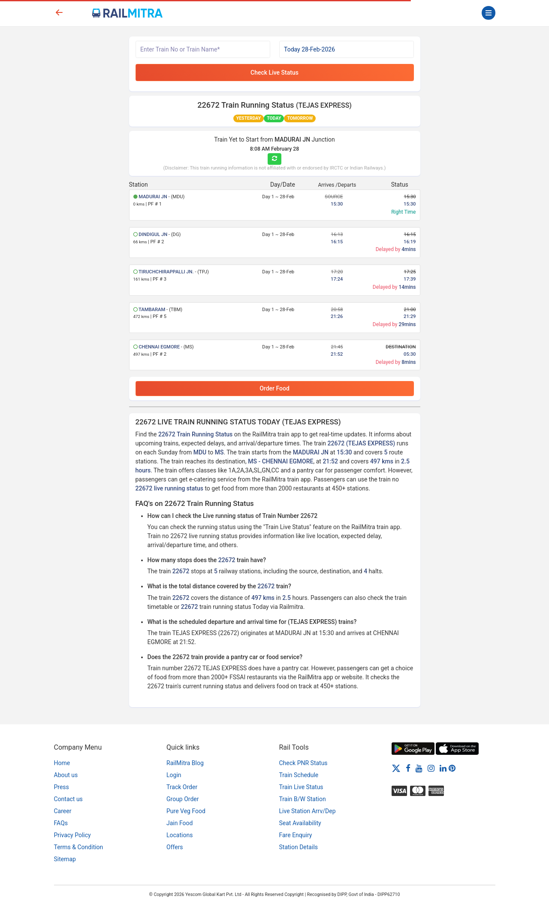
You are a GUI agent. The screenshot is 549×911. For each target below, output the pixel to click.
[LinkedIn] (443, 768)
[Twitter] (396, 768)
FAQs (61, 823)
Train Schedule (299, 775)
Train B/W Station (302, 799)
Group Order (182, 799)
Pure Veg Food (185, 811)
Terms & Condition (78, 847)
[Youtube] (419, 768)
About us (66, 775)
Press (61, 787)
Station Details (298, 847)
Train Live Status (301, 787)
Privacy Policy (72, 835)
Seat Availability (300, 823)
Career (63, 811)
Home (62, 763)
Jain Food (179, 823)
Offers (174, 847)
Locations (179, 835)
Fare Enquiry (295, 835)
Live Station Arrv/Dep (307, 811)
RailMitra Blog (185, 763)
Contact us (68, 799)
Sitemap (65, 859)
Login (173, 775)
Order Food (274, 388)
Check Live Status (274, 72)
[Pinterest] (452, 768)
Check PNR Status (303, 763)
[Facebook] (408, 768)
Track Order (181, 787)
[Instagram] (431, 768)
